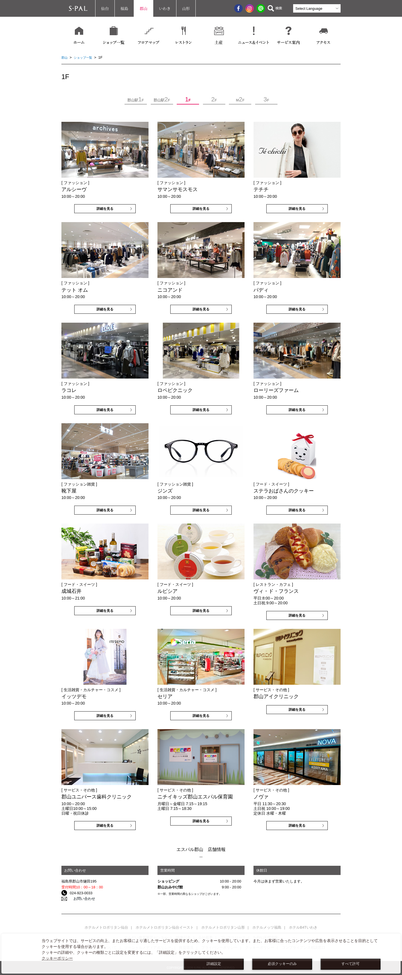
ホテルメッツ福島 (266, 927)
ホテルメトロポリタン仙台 (106, 927)
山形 (186, 8)
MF (240, 99)
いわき (165, 8)
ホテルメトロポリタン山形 (223, 927)
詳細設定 (214, 964)
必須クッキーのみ (282, 964)
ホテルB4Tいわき (303, 927)
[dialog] (201, 954)
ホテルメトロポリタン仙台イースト (165, 927)
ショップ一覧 (86, 57)
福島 (124, 8)
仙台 (105, 8)
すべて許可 (350, 964)
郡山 (143, 8)
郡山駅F (135, 99)
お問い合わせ (81, 899)
